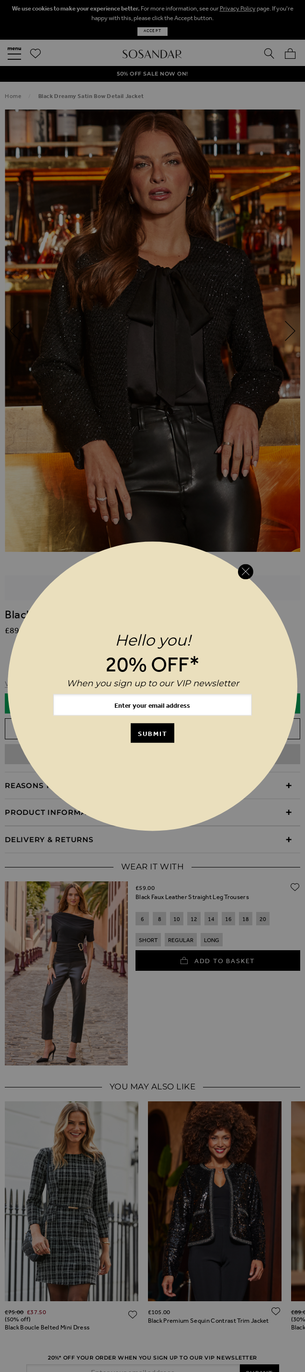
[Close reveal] (245, 572)
